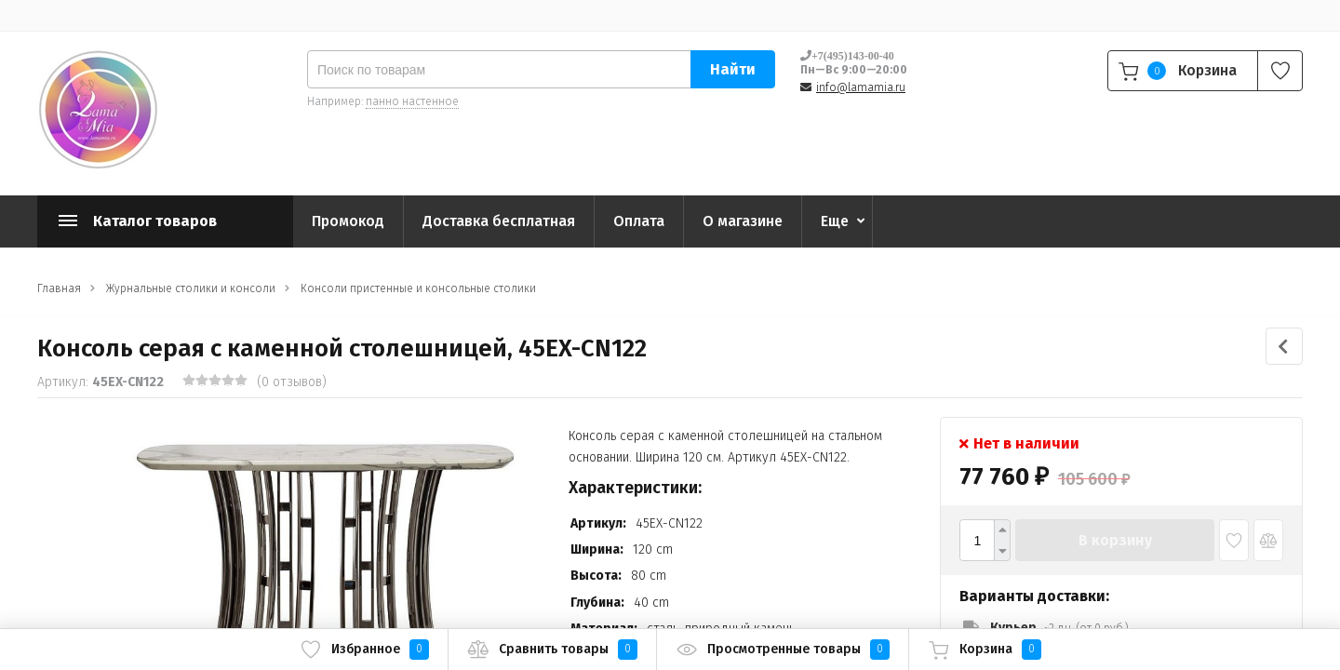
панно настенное (412, 101)
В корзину (1115, 540)
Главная (59, 288)
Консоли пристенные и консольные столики (418, 288)
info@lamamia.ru (860, 87)
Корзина (984, 649)
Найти (733, 69)
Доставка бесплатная (498, 221)
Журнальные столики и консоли (190, 288)
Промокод (348, 221)
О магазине (743, 221)
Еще (835, 221)
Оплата (638, 221)
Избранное (364, 649)
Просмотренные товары (783, 649)
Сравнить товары (552, 649)
